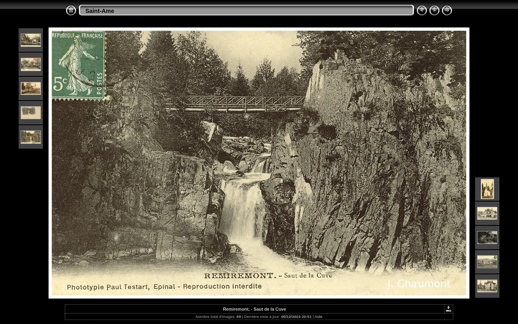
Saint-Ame (99, 11)
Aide (318, 316)
